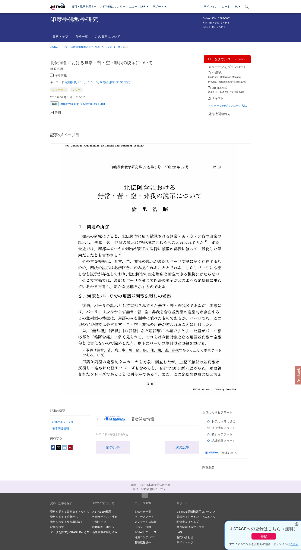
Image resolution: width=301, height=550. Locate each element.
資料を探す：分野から (64, 517)
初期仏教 (70, 82)
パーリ (82, 82)
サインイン (211, 6)
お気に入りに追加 (223, 421)
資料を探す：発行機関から (66, 522)
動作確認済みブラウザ (190, 527)
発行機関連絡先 (219, 114)
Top (145, 495)
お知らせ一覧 (142, 511)
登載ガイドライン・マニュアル (196, 517)
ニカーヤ (92, 82)
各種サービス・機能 (104, 517)
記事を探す (57, 527)
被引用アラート (222, 434)
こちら (294, 544)
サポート (160, 6)
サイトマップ (185, 542)
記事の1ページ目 (62, 422)
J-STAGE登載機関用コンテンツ (196, 511)
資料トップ (60, 36)
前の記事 (113, 447)
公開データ (99, 522)
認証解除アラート (223, 441)
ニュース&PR (138, 6)
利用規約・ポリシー (104, 527)
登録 (263, 536)
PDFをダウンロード (226, 59)
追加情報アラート (223, 428)
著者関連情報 (60, 428)
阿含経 (104, 82)
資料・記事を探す (84, 6)
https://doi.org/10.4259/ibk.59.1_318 (82, 104)
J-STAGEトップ (59, 47)
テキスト (217, 98)
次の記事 (182, 447)
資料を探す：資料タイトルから (69, 511)
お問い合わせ (185, 537)
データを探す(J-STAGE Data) (69, 532)
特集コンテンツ (144, 537)
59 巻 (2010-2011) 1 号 (107, 47)
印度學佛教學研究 (80, 47)
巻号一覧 (81, 36)
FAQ (179, 532)
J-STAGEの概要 (101, 511)
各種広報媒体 (142, 542)
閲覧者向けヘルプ (188, 522)
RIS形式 (217, 72)
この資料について (107, 36)
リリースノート (144, 517)
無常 (112, 82)
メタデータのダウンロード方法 (227, 106)
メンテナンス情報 (145, 522)
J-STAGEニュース (145, 532)
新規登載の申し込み (104, 532)
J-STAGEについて (112, 6)
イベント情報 (142, 527)
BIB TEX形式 (219, 88)
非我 (127, 82)
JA (237, 6)
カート (226, 6)
